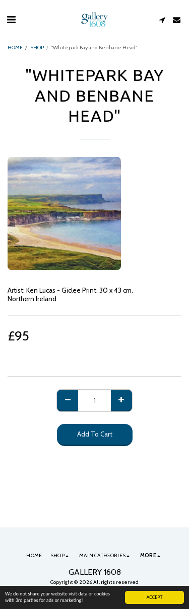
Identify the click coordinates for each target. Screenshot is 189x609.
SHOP (37, 47)
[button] (11, 19)
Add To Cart (94, 434)
